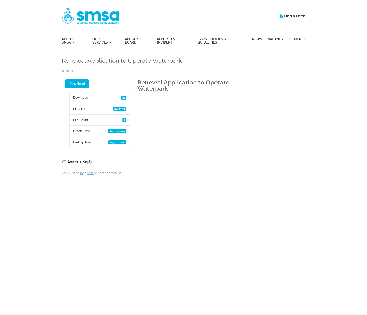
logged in (87, 173)
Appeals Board (132, 40)
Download (77, 84)
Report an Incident (166, 40)
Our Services (100, 40)
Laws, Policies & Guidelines (212, 40)
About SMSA (67, 40)
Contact (297, 39)
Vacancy (275, 39)
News (257, 39)
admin (70, 71)
